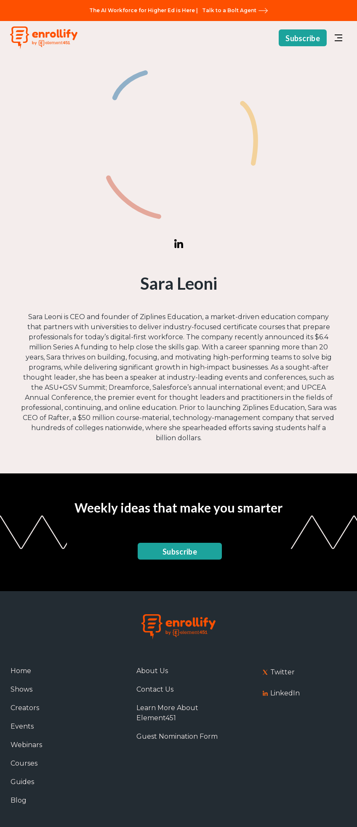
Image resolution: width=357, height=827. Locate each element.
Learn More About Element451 (167, 713)
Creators (25, 708)
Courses (24, 763)
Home (21, 671)
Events (22, 726)
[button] (338, 37)
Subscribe (302, 38)
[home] (43, 38)
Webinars (26, 745)
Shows (21, 689)
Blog (19, 800)
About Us (152, 671)
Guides (22, 782)
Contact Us (154, 689)
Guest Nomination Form (177, 736)
